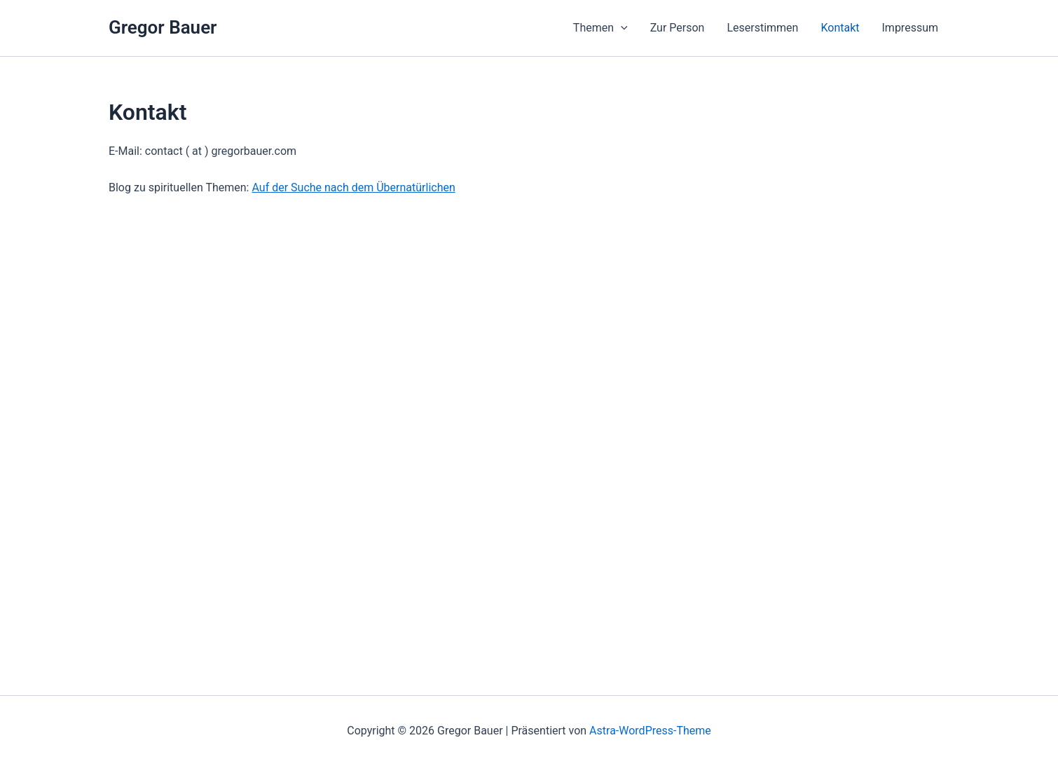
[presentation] (621, 28)
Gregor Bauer (163, 27)
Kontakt (839, 27)
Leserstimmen (762, 27)
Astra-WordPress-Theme (650, 730)
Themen (600, 28)
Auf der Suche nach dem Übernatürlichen (353, 187)
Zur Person (677, 27)
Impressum (910, 27)
